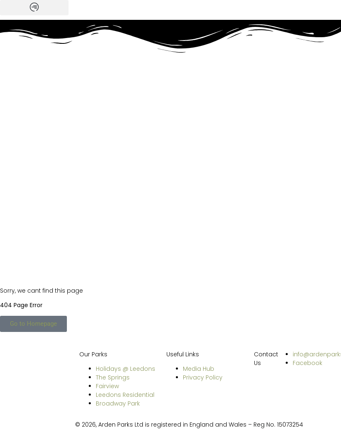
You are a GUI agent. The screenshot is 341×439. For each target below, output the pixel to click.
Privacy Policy (203, 377)
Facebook (307, 363)
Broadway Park (118, 403)
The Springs (113, 377)
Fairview (107, 386)
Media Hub (198, 369)
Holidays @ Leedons (125, 369)
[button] (34, 7)
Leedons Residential (125, 395)
